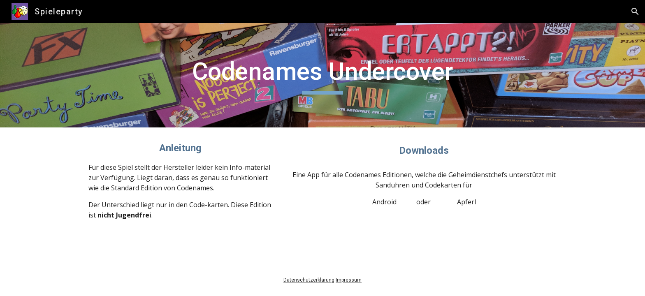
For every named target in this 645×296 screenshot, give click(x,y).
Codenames (195, 187)
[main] (322, 75)
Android (384, 201)
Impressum (349, 280)
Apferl (466, 201)
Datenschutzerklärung (308, 280)
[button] (635, 11)
